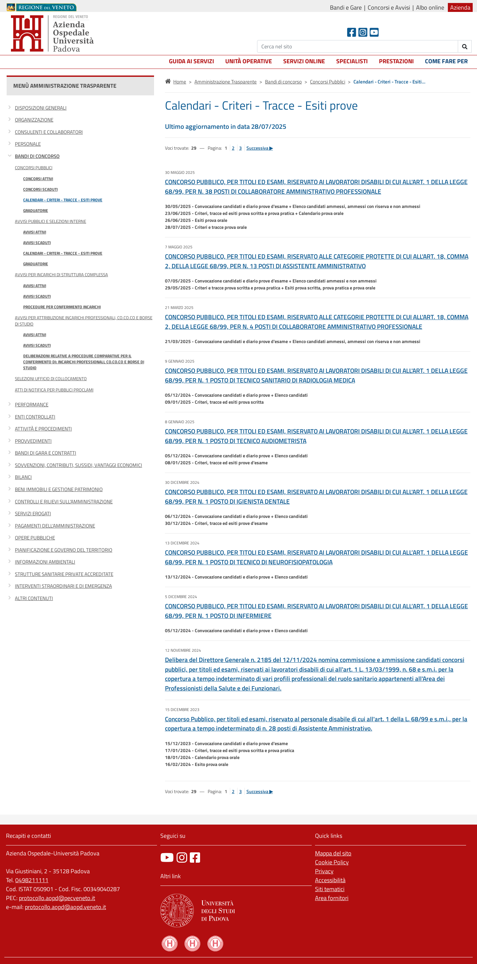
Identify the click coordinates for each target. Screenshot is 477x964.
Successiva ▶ (259, 147)
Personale (28, 144)
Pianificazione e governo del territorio (63, 550)
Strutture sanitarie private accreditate (64, 574)
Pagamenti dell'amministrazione (55, 526)
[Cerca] (357, 46)
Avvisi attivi (34, 232)
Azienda (460, 7)
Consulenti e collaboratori (49, 132)
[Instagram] (362, 32)
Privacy (324, 871)
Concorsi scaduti (40, 189)
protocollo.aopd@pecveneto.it (57, 897)
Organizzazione (34, 120)
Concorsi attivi (38, 179)
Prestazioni (396, 61)
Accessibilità (330, 880)
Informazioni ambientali (45, 562)
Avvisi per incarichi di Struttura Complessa (61, 274)
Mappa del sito (333, 853)
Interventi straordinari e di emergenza (63, 586)
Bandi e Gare (346, 7)
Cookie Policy (332, 862)
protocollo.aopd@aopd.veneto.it (65, 906)
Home (179, 81)
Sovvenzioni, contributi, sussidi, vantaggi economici (78, 465)
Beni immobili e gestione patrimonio (59, 489)
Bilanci (23, 477)
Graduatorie (35, 210)
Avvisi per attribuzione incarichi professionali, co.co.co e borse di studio (83, 320)
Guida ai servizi (191, 61)
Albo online (430, 7)
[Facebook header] (351, 32)
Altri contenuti (34, 598)
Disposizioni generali (41, 108)
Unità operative (248, 61)
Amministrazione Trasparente (225, 81)
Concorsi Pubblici (33, 167)
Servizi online (304, 61)
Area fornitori (331, 897)
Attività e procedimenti (43, 428)
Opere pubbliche (35, 537)
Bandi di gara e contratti (45, 453)
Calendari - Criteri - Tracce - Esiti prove (62, 200)
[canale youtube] (167, 857)
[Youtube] (374, 32)
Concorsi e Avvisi (389, 7)
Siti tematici (329, 889)
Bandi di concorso (37, 156)
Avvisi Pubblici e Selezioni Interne (50, 221)
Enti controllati (35, 417)
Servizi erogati (33, 513)
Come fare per (446, 61)
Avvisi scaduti (37, 242)
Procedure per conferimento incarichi (62, 307)
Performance (31, 404)
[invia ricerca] (465, 46)
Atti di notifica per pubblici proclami (54, 389)
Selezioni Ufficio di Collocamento (51, 378)
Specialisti (352, 61)
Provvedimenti (33, 441)
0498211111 (31, 880)
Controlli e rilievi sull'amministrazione (64, 501)
